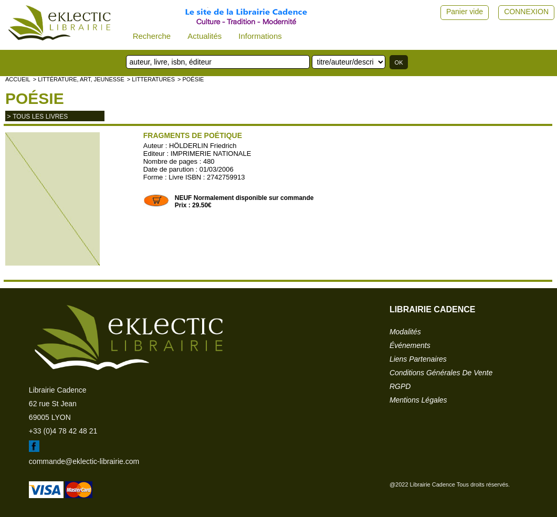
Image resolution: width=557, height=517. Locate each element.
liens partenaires (418, 359)
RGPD (400, 386)
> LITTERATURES (151, 79)
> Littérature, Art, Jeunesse (78, 79)
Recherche (152, 35)
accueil (17, 79)
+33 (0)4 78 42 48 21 (63, 431)
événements (410, 345)
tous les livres (40, 116)
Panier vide (464, 11)
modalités (405, 332)
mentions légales (418, 400)
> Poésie (190, 79)
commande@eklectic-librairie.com (84, 461)
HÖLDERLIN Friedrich (203, 146)
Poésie (34, 98)
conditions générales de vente (441, 372)
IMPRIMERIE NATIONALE (211, 153)
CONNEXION (526, 11)
